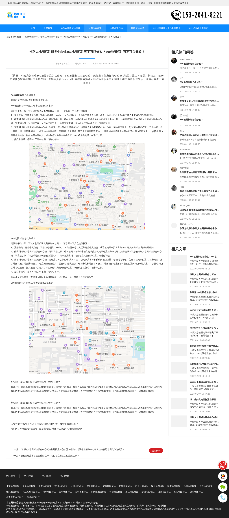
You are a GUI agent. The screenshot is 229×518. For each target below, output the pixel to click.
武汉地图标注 (109, 486)
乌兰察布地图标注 (31, 491)
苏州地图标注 (61, 486)
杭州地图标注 (77, 486)
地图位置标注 (94, 28)
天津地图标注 (28, 486)
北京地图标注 (12, 486)
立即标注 (48, 28)
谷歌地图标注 (56, 505)
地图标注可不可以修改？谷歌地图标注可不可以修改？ (204, 311)
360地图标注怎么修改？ (191, 63)
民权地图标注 (81, 491)
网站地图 (162, 505)
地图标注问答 (116, 28)
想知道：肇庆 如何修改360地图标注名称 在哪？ (199, 102)
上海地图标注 (44, 486)
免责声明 (151, 505)
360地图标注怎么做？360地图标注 (204, 257)
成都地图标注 (189, 486)
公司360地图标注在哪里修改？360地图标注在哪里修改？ (204, 347)
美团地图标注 (115, 505)
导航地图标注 (86, 505)
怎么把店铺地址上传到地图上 (166, 28)
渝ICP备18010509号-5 (26, 512)
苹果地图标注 (42, 505)
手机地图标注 (27, 505)
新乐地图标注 (205, 486)
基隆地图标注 (33, 497)
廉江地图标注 (131, 491)
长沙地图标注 (125, 486)
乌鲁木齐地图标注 (15, 497)
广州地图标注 (141, 486)
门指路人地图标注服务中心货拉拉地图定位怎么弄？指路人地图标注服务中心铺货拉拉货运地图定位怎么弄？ (73, 449)
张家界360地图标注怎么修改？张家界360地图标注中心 (204, 293)
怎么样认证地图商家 (198, 28)
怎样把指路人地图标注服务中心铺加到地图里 (199, 136)
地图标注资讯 (137, 28)
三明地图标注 (65, 491)
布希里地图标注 (13, 37)
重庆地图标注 (173, 486)
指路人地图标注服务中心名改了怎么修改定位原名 (199, 192)
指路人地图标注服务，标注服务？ (204, 275)
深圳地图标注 (157, 486)
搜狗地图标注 (71, 505)
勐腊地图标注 (164, 491)
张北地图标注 (12, 491)
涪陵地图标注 (148, 491)
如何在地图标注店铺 (70, 28)
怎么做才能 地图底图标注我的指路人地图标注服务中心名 (200, 210)
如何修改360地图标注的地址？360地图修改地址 (204, 365)
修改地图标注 (31, 37)
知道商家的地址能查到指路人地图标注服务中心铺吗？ (199, 173)
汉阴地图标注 (196, 491)
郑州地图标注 (93, 486)
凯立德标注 (129, 505)
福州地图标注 (49, 491)
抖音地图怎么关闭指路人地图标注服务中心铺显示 (199, 155)
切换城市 (17, 3)
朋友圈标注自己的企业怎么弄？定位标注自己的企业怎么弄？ (50, 455)
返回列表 (156, 450)
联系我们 (141, 505)
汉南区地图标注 (98, 491)
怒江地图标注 (180, 491)
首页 (33, 28)
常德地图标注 (115, 491)
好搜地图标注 (101, 505)
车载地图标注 (12, 505)
